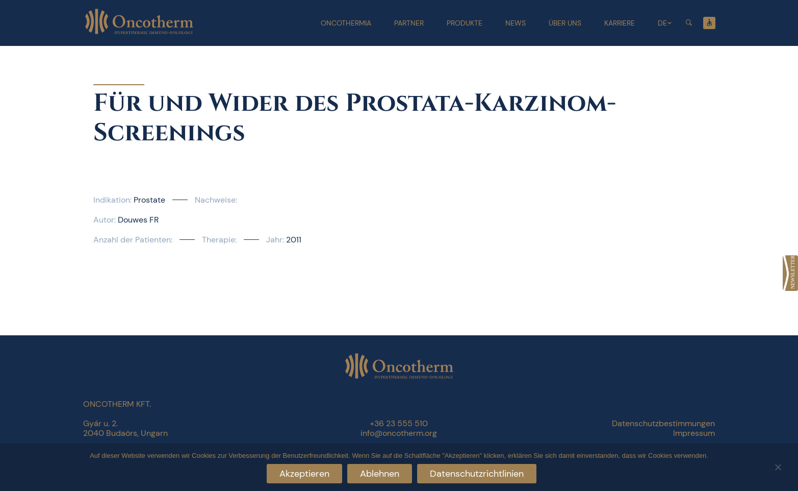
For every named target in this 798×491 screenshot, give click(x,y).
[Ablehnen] (777, 466)
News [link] (515, 23)
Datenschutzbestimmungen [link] (663, 423)
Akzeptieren (304, 474)
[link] (790, 273)
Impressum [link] (694, 433)
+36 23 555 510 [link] (399, 423)
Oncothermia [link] (346, 23)
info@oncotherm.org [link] (399, 433)
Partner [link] (409, 23)
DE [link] (662, 23)
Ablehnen (379, 474)
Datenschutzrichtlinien (477, 474)
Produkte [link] (464, 23)
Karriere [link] (619, 23)
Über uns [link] (565, 23)
